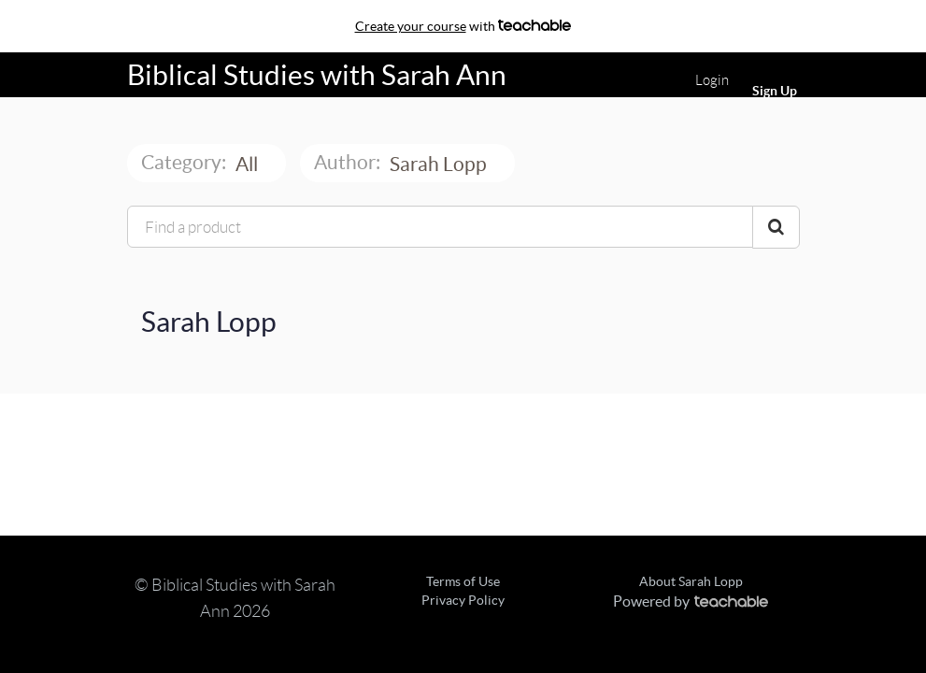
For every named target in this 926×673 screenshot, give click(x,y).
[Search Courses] (776, 227)
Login (712, 80)
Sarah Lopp (440, 164)
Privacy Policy (463, 600)
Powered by (690, 601)
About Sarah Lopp (691, 581)
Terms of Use (463, 581)
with (463, 26)
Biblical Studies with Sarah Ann (316, 75)
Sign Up (774, 90)
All (248, 164)
